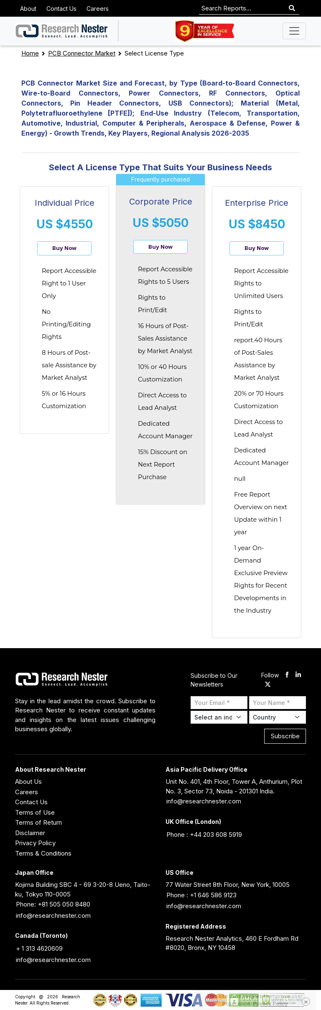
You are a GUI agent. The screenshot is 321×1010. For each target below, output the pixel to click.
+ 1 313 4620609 (39, 948)
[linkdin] (298, 675)
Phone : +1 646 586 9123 (201, 895)
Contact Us (61, 8)
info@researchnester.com (203, 801)
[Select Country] (277, 717)
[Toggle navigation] (294, 31)
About (28, 8)
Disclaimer (30, 833)
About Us (28, 781)
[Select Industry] (219, 717)
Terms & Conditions (43, 853)
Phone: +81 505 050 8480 (53, 904)
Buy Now (64, 248)
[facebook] (287, 675)
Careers (98, 8)
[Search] (292, 8)
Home (30, 53)
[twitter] (268, 684)
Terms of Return (38, 822)
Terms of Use (35, 812)
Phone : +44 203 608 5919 (204, 834)
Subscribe (285, 736)
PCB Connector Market (81, 53)
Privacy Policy (35, 843)
